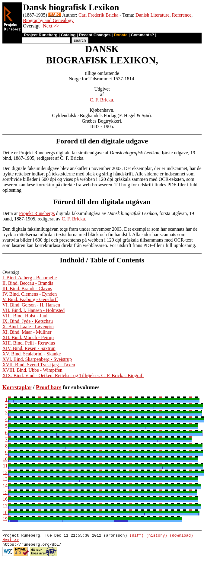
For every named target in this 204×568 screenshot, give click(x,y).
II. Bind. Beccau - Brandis (27, 283)
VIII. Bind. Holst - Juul (24, 315)
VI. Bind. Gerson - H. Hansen (31, 304)
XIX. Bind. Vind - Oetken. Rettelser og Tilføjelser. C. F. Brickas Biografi (73, 375)
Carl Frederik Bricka (98, 15)
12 (5, 472)
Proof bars (48, 387)
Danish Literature (152, 15)
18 (5, 512)
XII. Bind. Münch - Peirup (28, 337)
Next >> (51, 25)
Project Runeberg (40, 35)
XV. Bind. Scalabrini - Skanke (31, 353)
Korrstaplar (16, 387)
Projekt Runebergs (37, 213)
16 (5, 499)
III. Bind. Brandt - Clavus (27, 288)
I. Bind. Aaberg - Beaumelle (29, 277)
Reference (181, 15)
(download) (181, 536)
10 (5, 459)
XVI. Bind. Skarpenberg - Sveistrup (37, 359)
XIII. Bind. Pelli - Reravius (28, 342)
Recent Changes (94, 35)
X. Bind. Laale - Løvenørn (28, 326)
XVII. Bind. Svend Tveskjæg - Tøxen (38, 364)
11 (5, 465)
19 (5, 518)
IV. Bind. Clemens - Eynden (29, 294)
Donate (120, 35)
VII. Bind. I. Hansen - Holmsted (33, 310)
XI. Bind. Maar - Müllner (27, 332)
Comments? (142, 35)
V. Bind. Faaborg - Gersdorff (30, 299)
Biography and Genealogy (48, 20)
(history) (156, 536)
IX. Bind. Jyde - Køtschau (27, 321)
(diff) (136, 536)
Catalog (68, 35)
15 (5, 492)
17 (5, 505)
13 (5, 479)
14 (5, 485)
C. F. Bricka (101, 99)
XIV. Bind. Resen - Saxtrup (29, 348)
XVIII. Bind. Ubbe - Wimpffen (32, 370)
